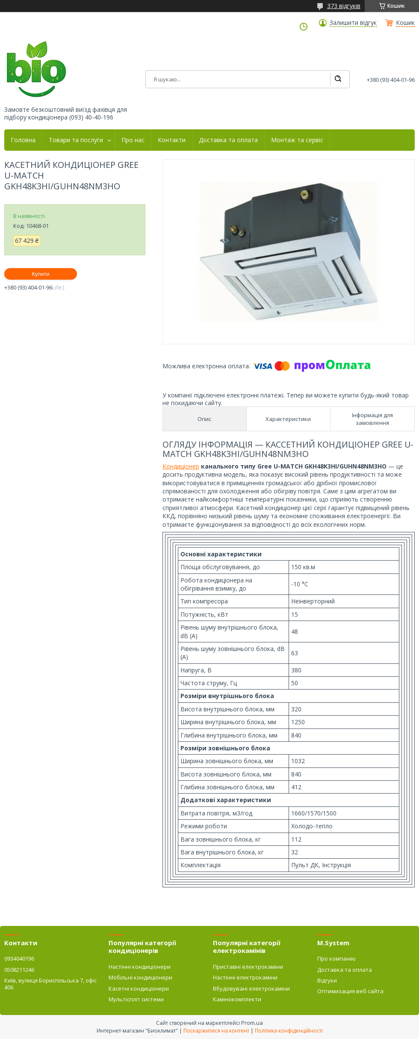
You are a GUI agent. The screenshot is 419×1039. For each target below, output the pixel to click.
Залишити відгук (353, 23)
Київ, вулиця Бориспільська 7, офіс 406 (50, 983)
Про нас (133, 140)
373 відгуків (343, 6)
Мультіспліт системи (136, 999)
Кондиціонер (180, 466)
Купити (41, 274)
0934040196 (19, 958)
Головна (23, 140)
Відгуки (327, 980)
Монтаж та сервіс (297, 140)
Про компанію (336, 958)
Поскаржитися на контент (216, 1030)
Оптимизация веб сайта (350, 991)
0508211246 (19, 969)
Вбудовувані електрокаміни (251, 988)
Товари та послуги (76, 140)
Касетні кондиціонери (139, 988)
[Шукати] (337, 79)
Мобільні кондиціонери (140, 977)
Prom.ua (252, 1023)
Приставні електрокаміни (248, 966)
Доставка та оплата (228, 140)
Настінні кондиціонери (140, 966)
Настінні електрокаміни (245, 977)
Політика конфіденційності (289, 1030)
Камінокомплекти (237, 999)
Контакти (172, 140)
